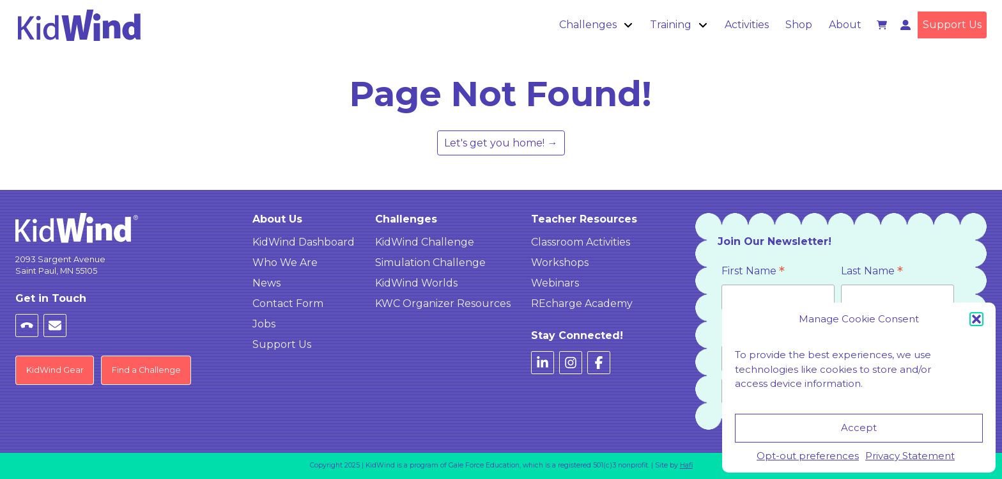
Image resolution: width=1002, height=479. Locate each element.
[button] (976, 319)
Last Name (872, 272)
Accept (859, 427)
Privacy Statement (910, 456)
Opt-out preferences (808, 456)
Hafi (686, 465)
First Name (753, 272)
